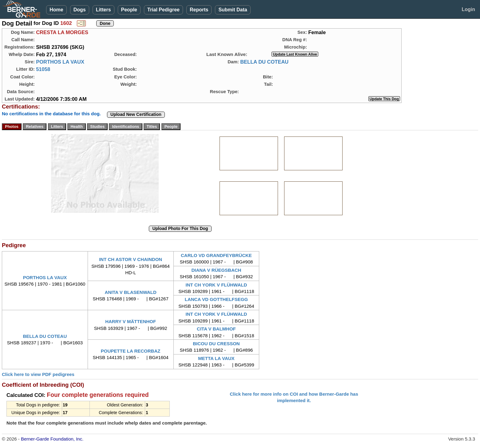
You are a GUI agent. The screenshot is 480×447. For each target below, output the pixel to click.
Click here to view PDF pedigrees (38, 374)
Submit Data (232, 9)
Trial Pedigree (163, 9)
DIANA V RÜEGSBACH (216, 270)
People (129, 9)
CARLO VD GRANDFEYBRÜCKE (216, 255)
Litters (103, 9)
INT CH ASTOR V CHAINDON (130, 259)
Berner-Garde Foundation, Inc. (52, 438)
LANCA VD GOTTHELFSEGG (216, 299)
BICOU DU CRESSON (216, 343)
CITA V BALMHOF (216, 328)
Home (56, 9)
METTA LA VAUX (216, 358)
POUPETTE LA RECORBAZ (131, 351)
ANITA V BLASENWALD (130, 292)
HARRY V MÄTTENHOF (130, 321)
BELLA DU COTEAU (264, 62)
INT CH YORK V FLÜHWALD (216, 284)
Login (468, 9)
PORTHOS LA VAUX (60, 62)
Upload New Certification (135, 114)
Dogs (79, 9)
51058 (43, 69)
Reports (199, 9)
